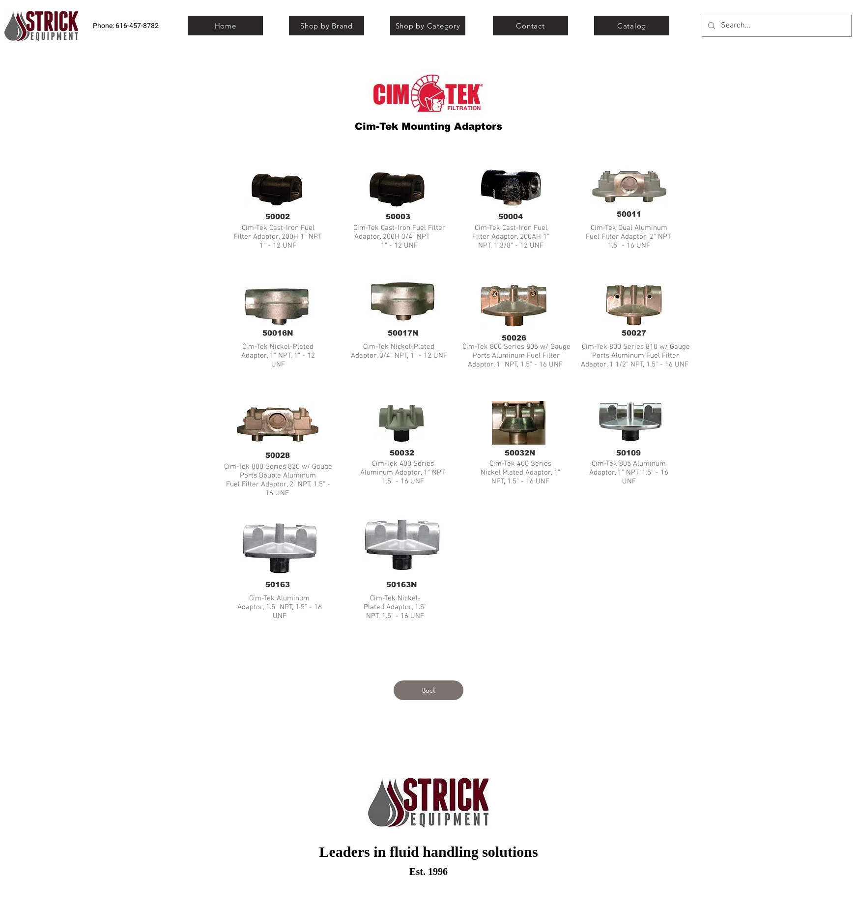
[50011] (629, 214)
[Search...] (775, 25)
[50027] (634, 332)
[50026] (514, 337)
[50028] (278, 455)
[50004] (510, 216)
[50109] (628, 452)
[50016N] (278, 332)
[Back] (428, 690)
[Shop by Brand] (326, 25)
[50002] (278, 216)
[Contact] (530, 25)
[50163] (278, 584)
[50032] (402, 452)
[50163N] (401, 584)
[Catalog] (631, 25)
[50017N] (403, 332)
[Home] (225, 25)
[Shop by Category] (427, 25)
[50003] (398, 216)
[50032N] (520, 452)
